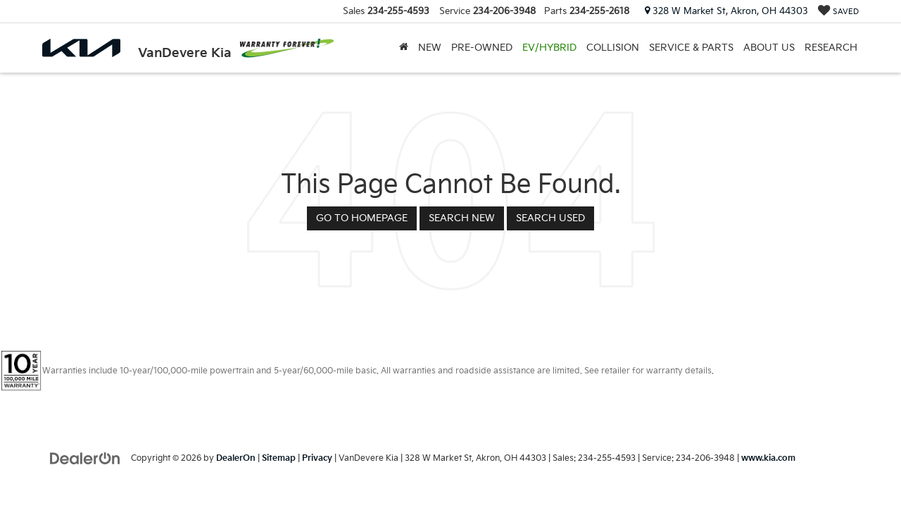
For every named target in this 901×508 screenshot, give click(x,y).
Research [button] (831, 48)
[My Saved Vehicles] (838, 11)
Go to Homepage (362, 218)
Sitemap (279, 458)
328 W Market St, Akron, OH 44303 (726, 11)
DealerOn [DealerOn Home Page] (236, 458)
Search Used (550, 218)
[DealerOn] (85, 458)
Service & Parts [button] (691, 48)
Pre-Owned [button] (481, 48)
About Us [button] (769, 48)
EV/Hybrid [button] (549, 48)
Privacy (317, 458)
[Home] (403, 48)
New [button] (429, 48)
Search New (462, 218)
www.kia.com (768, 458)
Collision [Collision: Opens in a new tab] (612, 48)
